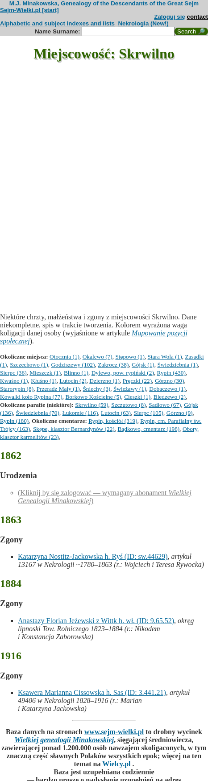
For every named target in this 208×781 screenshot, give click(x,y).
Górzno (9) (179, 412)
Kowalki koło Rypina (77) (31, 396)
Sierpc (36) (13, 372)
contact (197, 16)
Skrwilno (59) (91, 404)
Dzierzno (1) (104, 380)
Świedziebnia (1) (177, 364)
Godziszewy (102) (73, 364)
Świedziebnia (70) (37, 412)
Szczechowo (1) (29, 364)
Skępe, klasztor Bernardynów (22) (74, 429)
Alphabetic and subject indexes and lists (57, 23)
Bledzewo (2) (170, 396)
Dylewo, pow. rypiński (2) (123, 372)
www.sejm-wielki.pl (114, 732)
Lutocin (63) (116, 412)
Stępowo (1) (130, 356)
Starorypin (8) (16, 388)
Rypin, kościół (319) (112, 420)
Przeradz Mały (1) (58, 388)
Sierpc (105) (148, 412)
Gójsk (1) (143, 364)
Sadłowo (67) (165, 404)
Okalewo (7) (97, 356)
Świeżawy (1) (129, 388)
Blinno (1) (76, 372)
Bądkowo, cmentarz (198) (148, 429)
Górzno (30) (169, 380)
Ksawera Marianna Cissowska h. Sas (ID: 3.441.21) (92, 692)
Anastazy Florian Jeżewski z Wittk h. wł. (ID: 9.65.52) (96, 620)
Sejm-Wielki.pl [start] (29, 10)
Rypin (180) (14, 420)
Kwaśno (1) (14, 380)
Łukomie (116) (80, 412)
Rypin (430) (171, 372)
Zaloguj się (169, 16)
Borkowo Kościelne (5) (93, 396)
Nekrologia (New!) (143, 23)
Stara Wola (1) (165, 356)
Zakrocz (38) (113, 364)
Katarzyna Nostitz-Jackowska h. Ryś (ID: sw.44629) (93, 556)
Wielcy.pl (116, 764)
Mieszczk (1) (45, 372)
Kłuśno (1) (43, 380)
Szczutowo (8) (128, 404)
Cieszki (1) (137, 396)
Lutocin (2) (72, 380)
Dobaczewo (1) (167, 388)
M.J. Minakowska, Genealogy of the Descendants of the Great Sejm (104, 3)
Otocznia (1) (64, 356)
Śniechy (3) (96, 388)
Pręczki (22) (137, 380)
